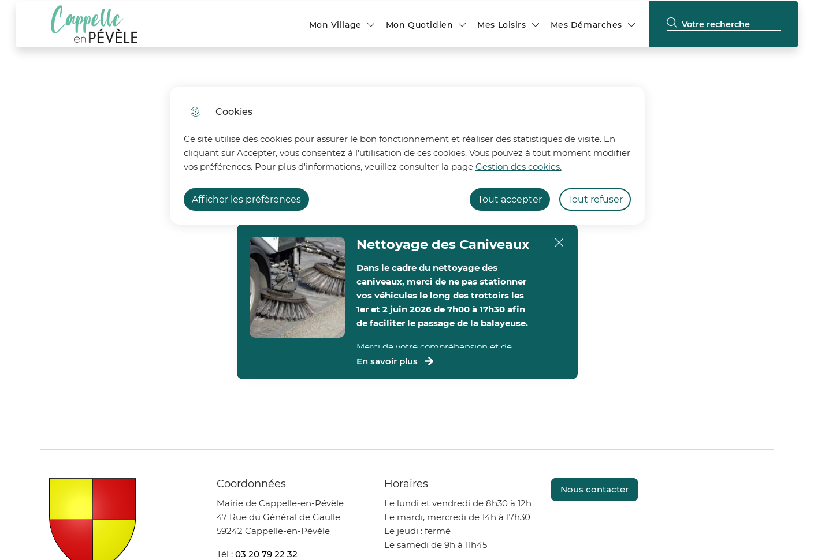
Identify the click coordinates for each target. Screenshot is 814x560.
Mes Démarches (586, 25)
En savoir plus (395, 361)
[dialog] (407, 156)
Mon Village (335, 25)
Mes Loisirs (501, 25)
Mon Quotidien (419, 25)
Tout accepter (510, 199)
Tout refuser (595, 199)
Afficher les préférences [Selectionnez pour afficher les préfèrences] (246, 199)
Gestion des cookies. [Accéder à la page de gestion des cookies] (518, 166)
